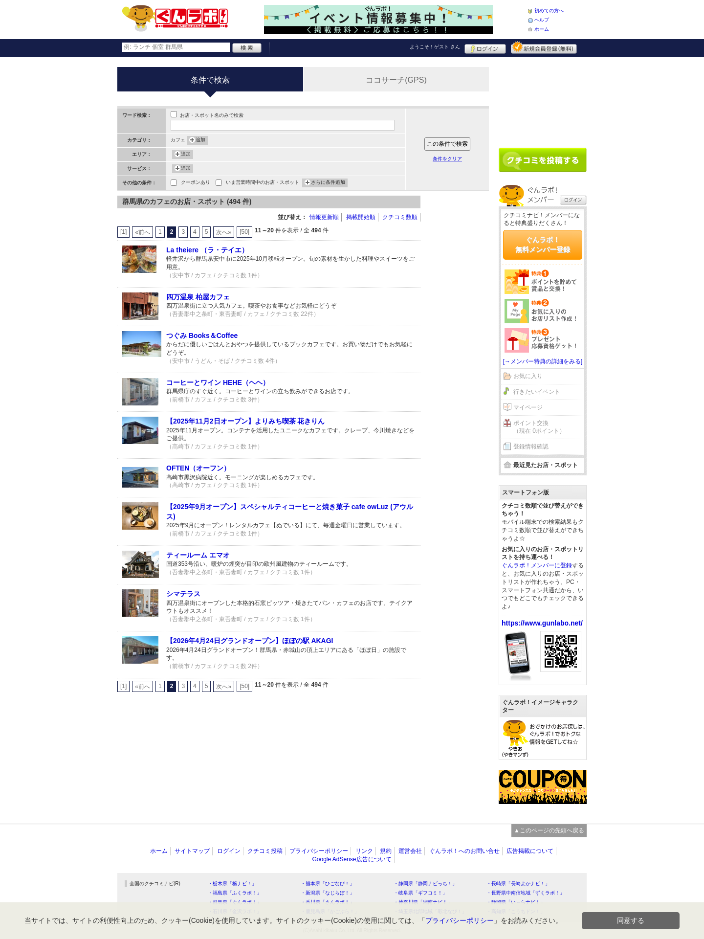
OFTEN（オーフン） (198, 468)
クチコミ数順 (400, 217)
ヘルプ (541, 19)
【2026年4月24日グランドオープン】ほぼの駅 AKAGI (249, 641)
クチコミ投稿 (265, 851)
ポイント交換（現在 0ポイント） (539, 427)
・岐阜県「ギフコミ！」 (420, 892)
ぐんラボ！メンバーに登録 (537, 565)
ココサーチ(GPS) (396, 80)
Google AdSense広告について (351, 859)
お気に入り (528, 376)
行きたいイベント (536, 391)
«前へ (142, 232)
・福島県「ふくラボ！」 (235, 892)
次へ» (223, 232)
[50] (244, 231)
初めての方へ (549, 10)
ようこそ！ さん (435, 46)
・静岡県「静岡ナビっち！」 (425, 883)
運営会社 (410, 851)
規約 (386, 851)
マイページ (528, 407)
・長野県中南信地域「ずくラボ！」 (525, 892)
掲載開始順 (360, 217)
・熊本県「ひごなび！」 (327, 883)
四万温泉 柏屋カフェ (198, 297)
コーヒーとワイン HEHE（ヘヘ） (217, 382)
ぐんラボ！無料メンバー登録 (542, 244)
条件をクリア (447, 158)
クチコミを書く (543, 160)
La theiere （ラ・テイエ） (207, 250)
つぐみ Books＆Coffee (202, 335)
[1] (123, 231)
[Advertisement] (459, 342)
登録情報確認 (531, 446)
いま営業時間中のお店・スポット (262, 183)
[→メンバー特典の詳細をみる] (543, 361)
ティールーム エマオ (198, 555)
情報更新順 (324, 217)
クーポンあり (195, 183)
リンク (364, 851)
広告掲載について (529, 851)
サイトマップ (192, 851)
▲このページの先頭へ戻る (549, 830)
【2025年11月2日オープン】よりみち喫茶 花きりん (245, 421)
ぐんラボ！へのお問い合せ (464, 851)
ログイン (485, 47)
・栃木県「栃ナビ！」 (232, 883)
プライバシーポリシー (318, 851)
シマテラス (183, 594)
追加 (200, 140)
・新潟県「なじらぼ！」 (327, 892)
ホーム (541, 29)
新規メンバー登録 (544, 47)
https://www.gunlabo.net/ (542, 623)
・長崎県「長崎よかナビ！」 (518, 883)
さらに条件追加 (328, 182)
